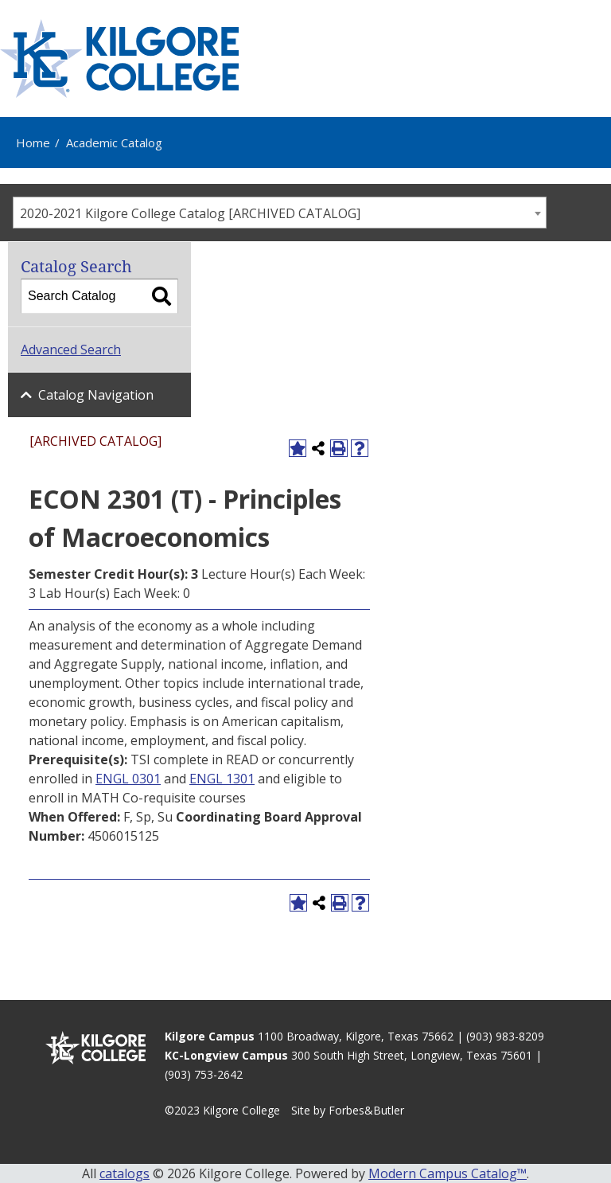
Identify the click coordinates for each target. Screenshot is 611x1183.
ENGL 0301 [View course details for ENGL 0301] (128, 778)
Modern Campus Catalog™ (447, 1173)
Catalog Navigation (96, 395)
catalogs (124, 1173)
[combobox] (280, 212)
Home (33, 142)
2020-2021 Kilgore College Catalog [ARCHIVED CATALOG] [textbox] (190, 213)
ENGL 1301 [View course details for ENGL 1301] (222, 778)
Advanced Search (71, 349)
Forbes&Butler (366, 1110)
